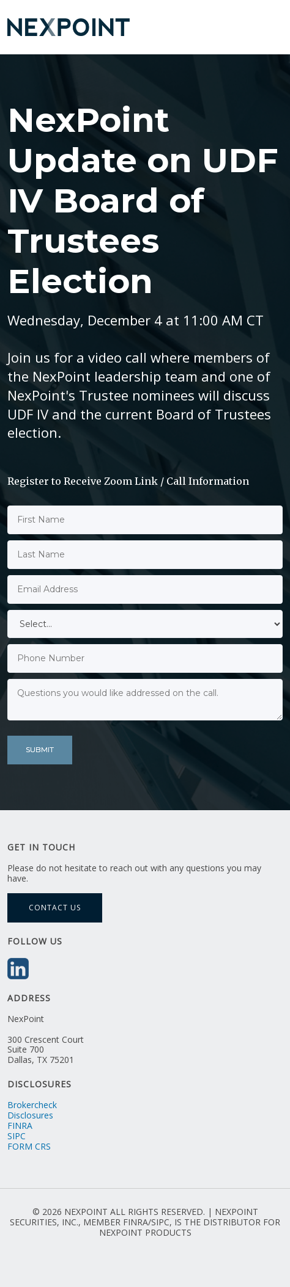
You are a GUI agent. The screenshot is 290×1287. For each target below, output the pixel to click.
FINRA (19, 1125)
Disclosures (30, 1115)
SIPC (16, 1136)
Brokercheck (32, 1105)
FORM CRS (29, 1146)
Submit (40, 749)
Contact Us (55, 907)
